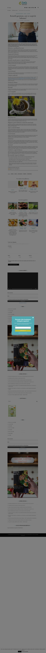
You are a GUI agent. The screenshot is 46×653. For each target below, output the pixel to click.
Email (16, 325)
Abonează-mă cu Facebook (23, 332)
